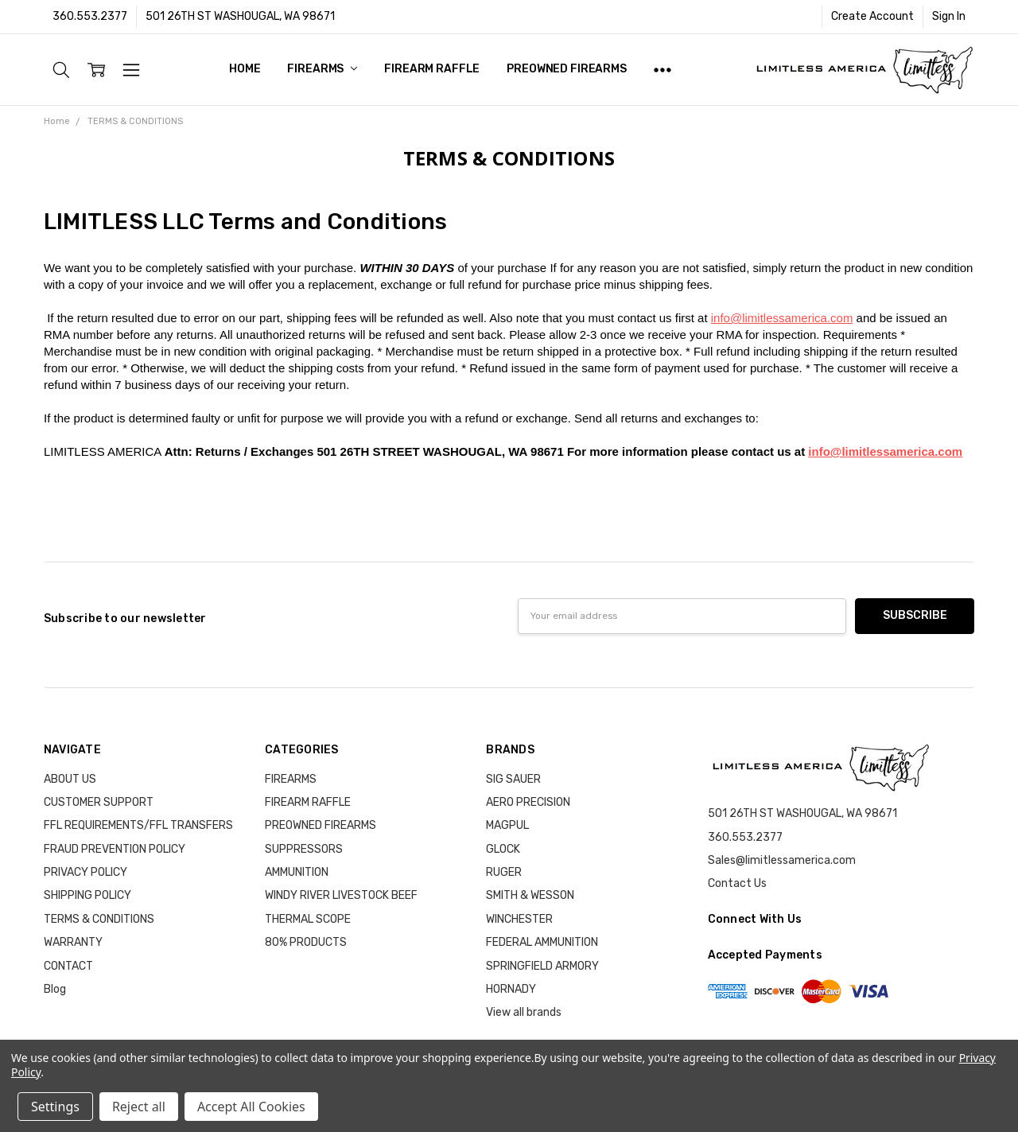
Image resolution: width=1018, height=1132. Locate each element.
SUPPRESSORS (304, 849)
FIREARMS (322, 69)
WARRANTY (73, 942)
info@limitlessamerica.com (782, 318)
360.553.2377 (89, 16)
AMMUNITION (296, 872)
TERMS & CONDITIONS (99, 919)
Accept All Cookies (251, 1106)
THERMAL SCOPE (308, 919)
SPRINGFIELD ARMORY (542, 966)
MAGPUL (507, 825)
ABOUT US (70, 779)
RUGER (504, 872)
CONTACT (68, 966)
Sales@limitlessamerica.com (782, 860)
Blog (55, 989)
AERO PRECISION (528, 802)
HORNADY (511, 989)
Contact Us (737, 883)
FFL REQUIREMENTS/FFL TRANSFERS (138, 825)
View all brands (523, 1012)
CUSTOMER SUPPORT (98, 802)
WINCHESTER (519, 919)
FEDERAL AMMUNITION (542, 942)
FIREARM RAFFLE (432, 69)
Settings (55, 1106)
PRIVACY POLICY (85, 872)
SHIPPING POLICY (87, 895)
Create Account (872, 16)
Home (244, 69)
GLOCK (503, 849)
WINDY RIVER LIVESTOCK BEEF (341, 895)
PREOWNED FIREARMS (567, 69)
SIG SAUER (513, 779)
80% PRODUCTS (306, 942)
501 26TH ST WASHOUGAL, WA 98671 (240, 16)
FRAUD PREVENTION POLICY (114, 849)
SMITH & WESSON (530, 895)
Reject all (138, 1106)
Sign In (949, 16)
